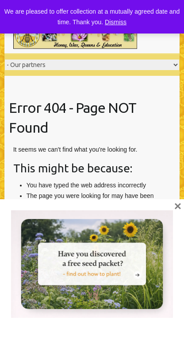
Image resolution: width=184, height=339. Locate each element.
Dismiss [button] (115, 22)
